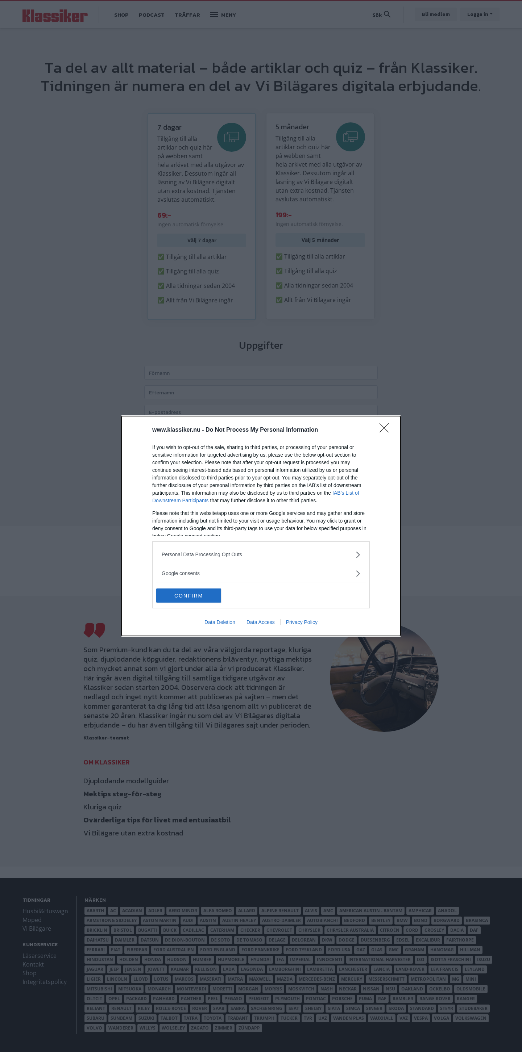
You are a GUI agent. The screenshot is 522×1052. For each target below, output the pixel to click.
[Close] (386, 430)
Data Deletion (219, 622)
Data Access (260, 622)
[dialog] (261, 526)
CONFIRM (190, 596)
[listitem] (261, 554)
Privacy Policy (302, 622)
